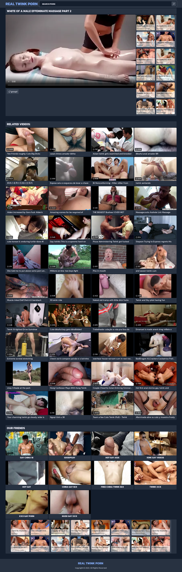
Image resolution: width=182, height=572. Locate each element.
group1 (14, 91)
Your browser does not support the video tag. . (71, 51)
